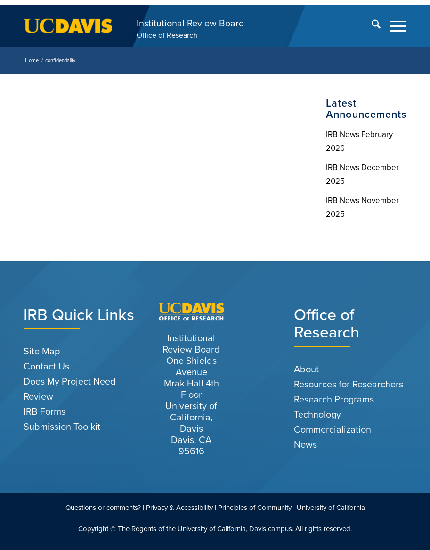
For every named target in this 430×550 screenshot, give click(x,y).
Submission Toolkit (62, 426)
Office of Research (167, 35)
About (306, 369)
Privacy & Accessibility (179, 507)
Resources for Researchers (348, 384)
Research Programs (334, 399)
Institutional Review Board (190, 23)
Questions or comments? (103, 507)
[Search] (371, 26)
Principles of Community (255, 507)
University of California (331, 507)
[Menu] (393, 26)
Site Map (42, 351)
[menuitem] (371, 26)
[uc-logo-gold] (68, 26)
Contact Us (46, 366)
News (305, 444)
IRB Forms (44, 411)
